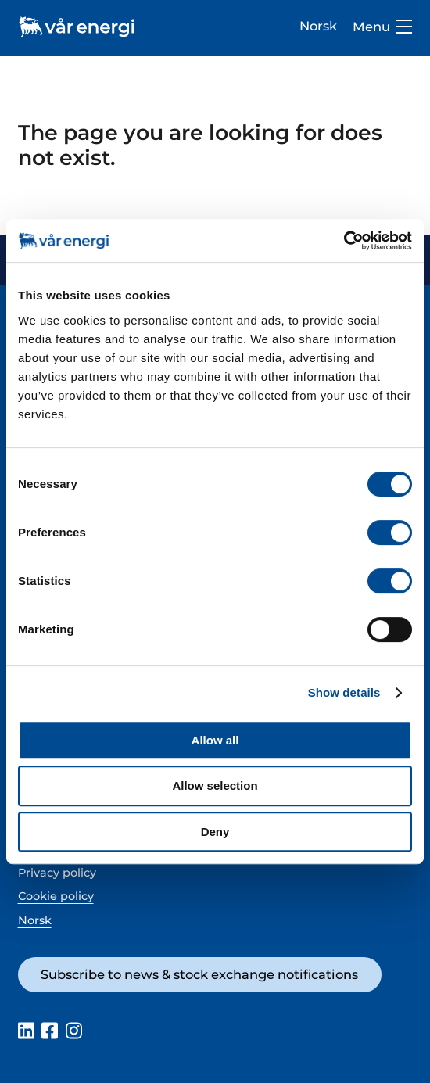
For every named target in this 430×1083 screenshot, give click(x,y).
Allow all (215, 740)
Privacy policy (57, 873)
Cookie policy (56, 896)
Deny (215, 831)
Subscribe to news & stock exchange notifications (199, 974)
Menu (382, 27)
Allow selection (214, 785)
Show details (344, 692)
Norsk (318, 26)
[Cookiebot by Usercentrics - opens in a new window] (343, 241)
